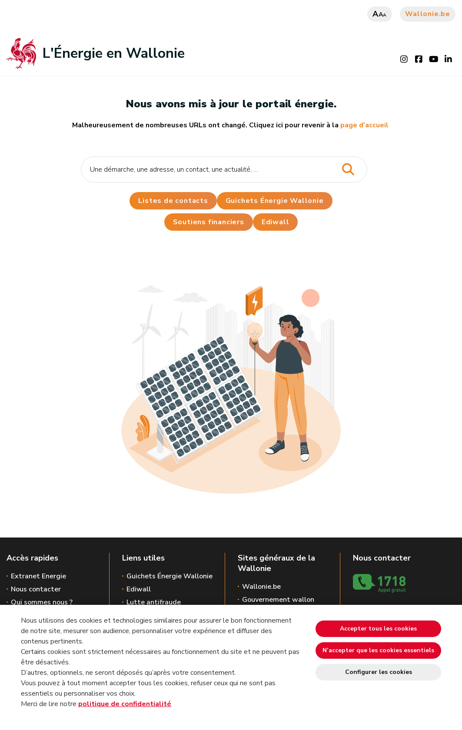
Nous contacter (36, 589)
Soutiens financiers (208, 222)
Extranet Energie (38, 576)
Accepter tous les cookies (378, 628)
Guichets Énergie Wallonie (275, 201)
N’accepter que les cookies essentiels (378, 650)
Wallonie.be (427, 14)
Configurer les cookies (378, 672)
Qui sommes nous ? (42, 602)
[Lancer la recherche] (348, 169)
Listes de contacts (173, 201)
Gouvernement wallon (278, 599)
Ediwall (138, 589)
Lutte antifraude (153, 602)
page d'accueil (364, 125)
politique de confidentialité (124, 704)
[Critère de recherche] (224, 169)
